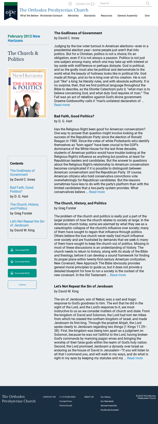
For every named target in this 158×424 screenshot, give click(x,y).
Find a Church (65, 405)
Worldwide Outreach (110, 410)
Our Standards (107, 401)
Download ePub (22, 273)
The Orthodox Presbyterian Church (54, 10)
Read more (62, 105)
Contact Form (65, 401)
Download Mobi (22, 261)
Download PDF (22, 250)
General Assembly (127, 15)
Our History (106, 397)
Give (147, 15)
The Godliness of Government (22, 173)
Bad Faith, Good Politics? (21, 189)
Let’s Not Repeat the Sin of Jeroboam (27, 223)
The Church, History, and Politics (24, 206)
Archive (22, 285)
